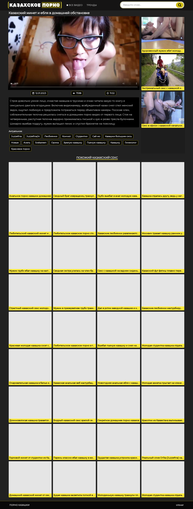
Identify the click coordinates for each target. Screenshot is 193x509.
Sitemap (180, 505)
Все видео (74, 5)
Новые (15, 142)
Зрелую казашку (73, 142)
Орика (55, 142)
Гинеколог (131, 142)
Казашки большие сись (118, 136)
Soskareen (40, 142)
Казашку (115, 142)
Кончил (66, 136)
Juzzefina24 (33, 136)
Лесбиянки (50, 136)
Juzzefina (16, 136)
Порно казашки (19, 505)
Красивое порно (20, 149)
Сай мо (96, 136)
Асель (26, 142)
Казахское (34, 5)
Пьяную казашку (96, 142)
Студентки (82, 136)
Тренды (92, 5)
